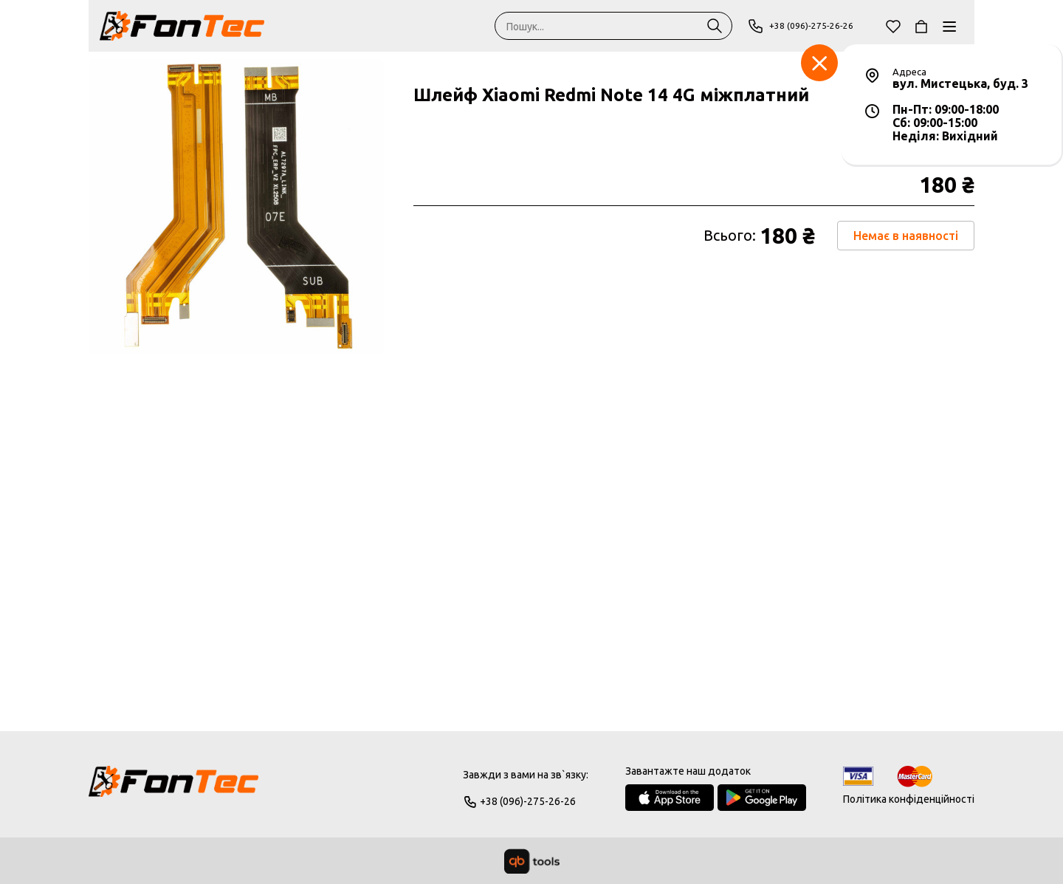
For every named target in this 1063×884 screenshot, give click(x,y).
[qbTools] (532, 861)
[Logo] (173, 788)
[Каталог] (949, 26)
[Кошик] (921, 26)
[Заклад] (819, 62)
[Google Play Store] (762, 797)
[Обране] (893, 26)
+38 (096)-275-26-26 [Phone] (805, 26)
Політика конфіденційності (908, 799)
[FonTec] (182, 26)
